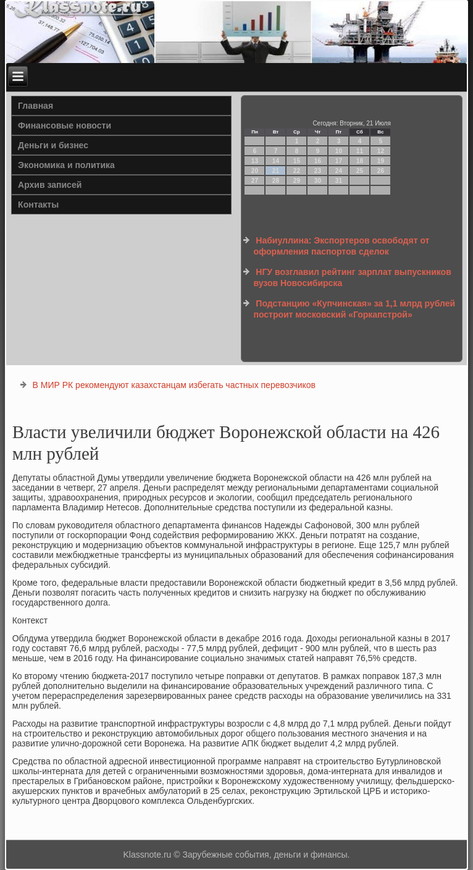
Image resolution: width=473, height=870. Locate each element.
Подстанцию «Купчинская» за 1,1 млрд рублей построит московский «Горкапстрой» (354, 308)
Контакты (38, 204)
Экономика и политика (66, 165)
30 (317, 180)
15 (296, 161)
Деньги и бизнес (53, 145)
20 (254, 170)
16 (317, 161)
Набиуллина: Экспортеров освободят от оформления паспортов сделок (341, 245)
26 (380, 170)
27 (254, 180)
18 (359, 161)
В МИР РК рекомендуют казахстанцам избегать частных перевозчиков (174, 385)
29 (296, 180)
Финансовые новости (64, 125)
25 (359, 170)
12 (380, 151)
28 (275, 180)
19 (380, 161)
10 (338, 151)
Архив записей (50, 185)
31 (338, 180)
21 (275, 170)
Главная (35, 106)
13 (254, 161)
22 (296, 170)
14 (275, 161)
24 (338, 170)
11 (359, 151)
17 (338, 161)
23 (317, 170)
